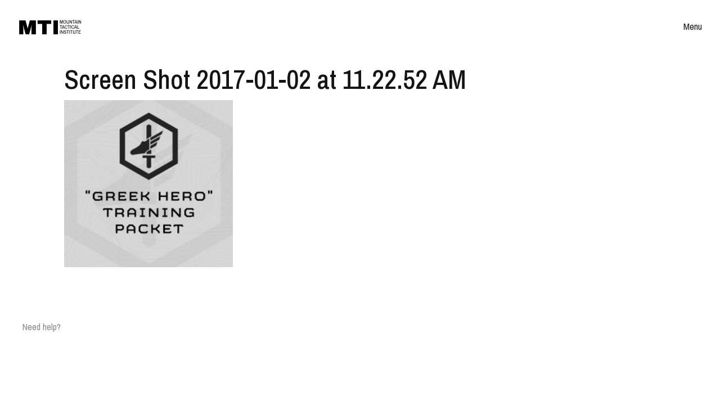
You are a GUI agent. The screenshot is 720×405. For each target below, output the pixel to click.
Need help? (41, 327)
